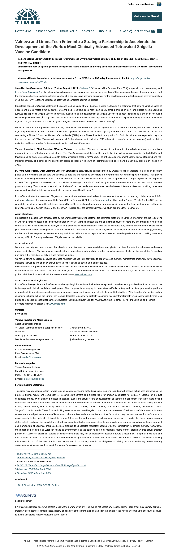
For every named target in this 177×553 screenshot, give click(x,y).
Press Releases (45, 31)
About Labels (68, 31)
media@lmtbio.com (31, 357)
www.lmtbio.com (56, 303)
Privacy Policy (136, 541)
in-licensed (30, 200)
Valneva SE (86, 88)
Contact (88, 31)
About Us (104, 31)
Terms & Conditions (90, 541)
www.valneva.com (83, 274)
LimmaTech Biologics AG (27, 92)
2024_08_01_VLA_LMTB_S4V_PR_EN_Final (39, 485)
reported (105, 200)
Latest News (23, 31)
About (27, 541)
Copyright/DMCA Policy (114, 541)
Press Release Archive (43, 541)
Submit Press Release (67, 541)
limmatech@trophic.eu (33, 379)
